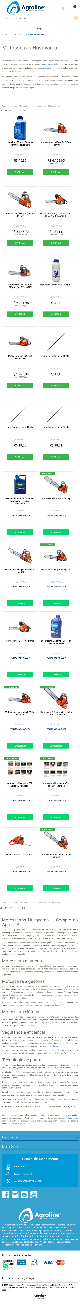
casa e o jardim (47, 64)
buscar (75, 18)
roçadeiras (27, 1005)
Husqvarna (68, 930)
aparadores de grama (52, 1046)
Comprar (20, 172)
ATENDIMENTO (20, 532)
